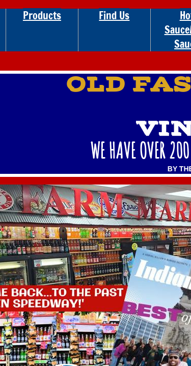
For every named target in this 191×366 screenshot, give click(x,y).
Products (42, 15)
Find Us (114, 15)
